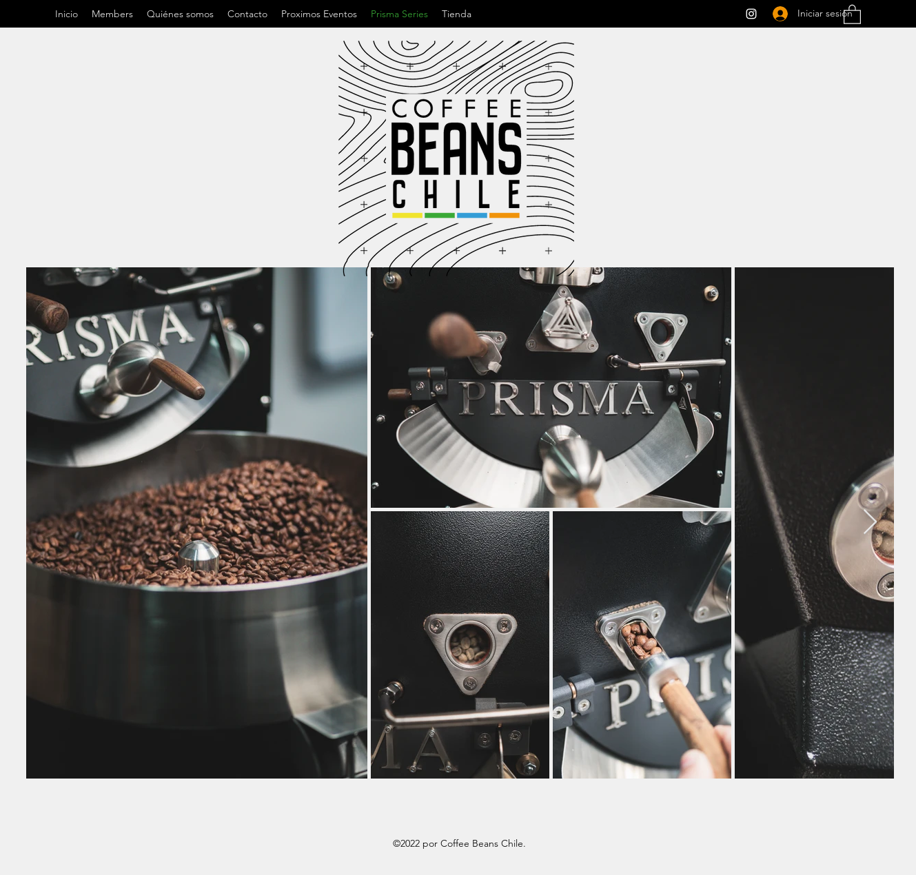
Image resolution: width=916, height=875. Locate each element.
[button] (852, 13)
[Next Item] (870, 522)
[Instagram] (751, 14)
